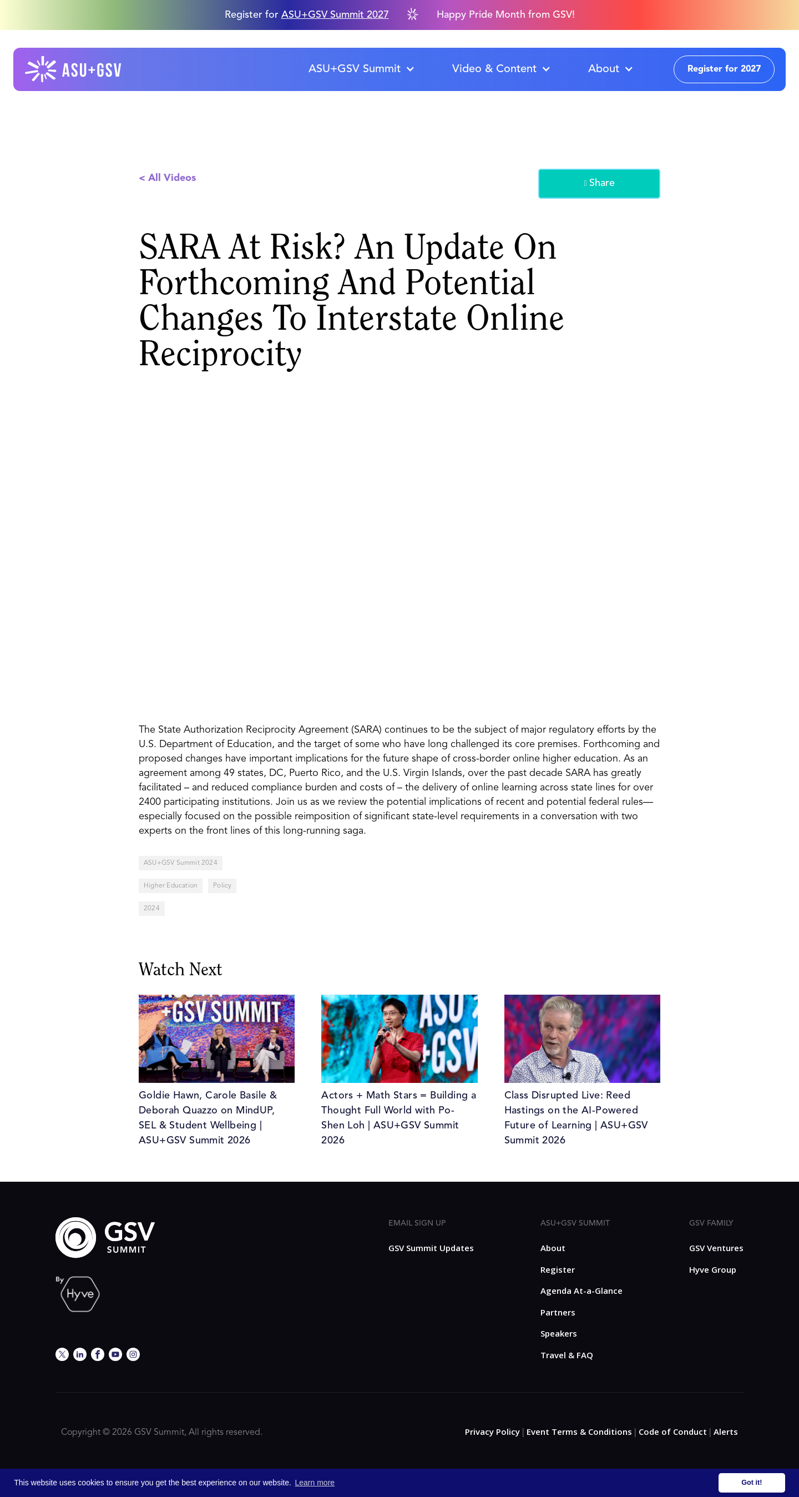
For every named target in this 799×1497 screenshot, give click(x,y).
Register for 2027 (724, 69)
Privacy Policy (492, 1431)
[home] (73, 69)
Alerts (726, 1431)
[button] (361, 69)
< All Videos (167, 178)
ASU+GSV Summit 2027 (335, 15)
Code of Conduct (673, 1431)
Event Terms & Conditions (579, 1431)
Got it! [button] (751, 1482)
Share (599, 184)
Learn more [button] (315, 1482)
